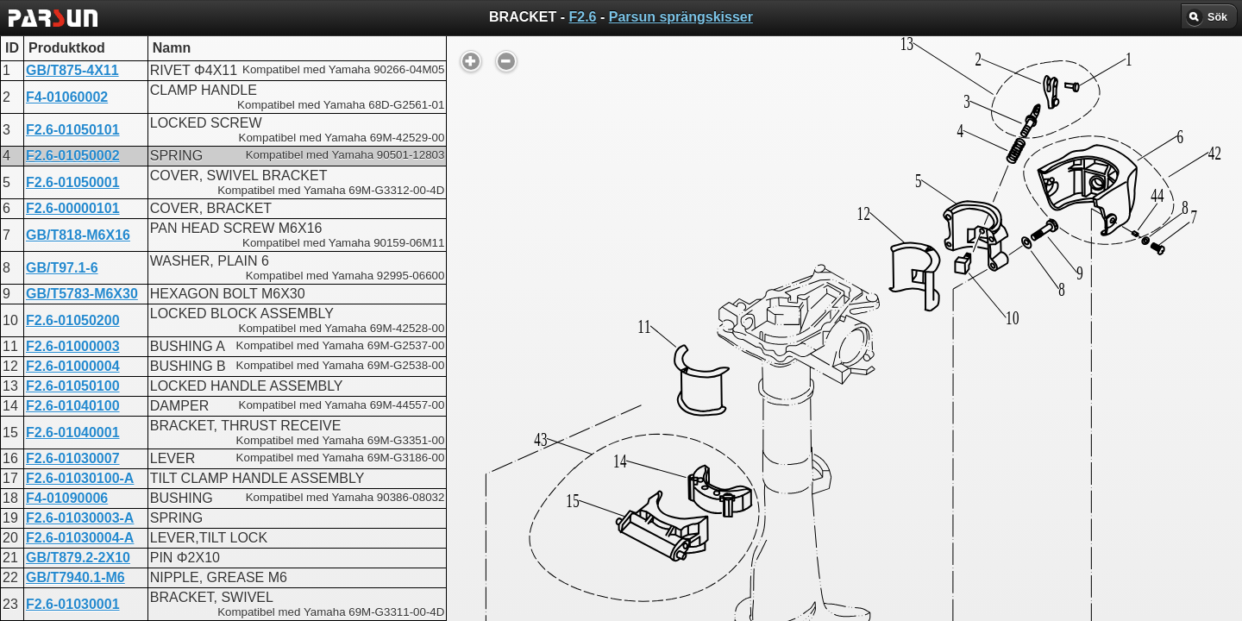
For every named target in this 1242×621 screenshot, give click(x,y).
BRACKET (557, 440)
